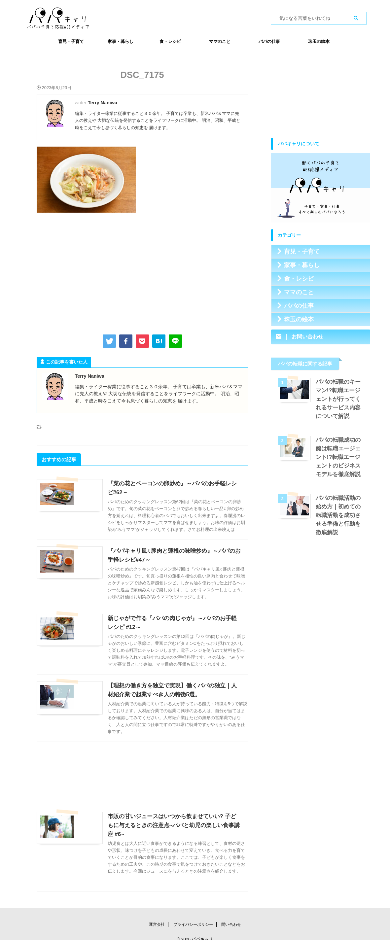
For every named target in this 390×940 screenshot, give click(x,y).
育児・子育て (71, 41)
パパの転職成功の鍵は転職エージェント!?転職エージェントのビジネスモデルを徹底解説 (339, 457)
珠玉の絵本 (319, 41)
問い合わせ (231, 915)
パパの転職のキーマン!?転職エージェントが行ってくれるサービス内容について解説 (339, 399)
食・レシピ (170, 41)
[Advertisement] (142, 272)
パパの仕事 (269, 41)
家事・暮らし (120, 41)
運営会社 (157, 915)
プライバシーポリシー (193, 915)
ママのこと (219, 41)
